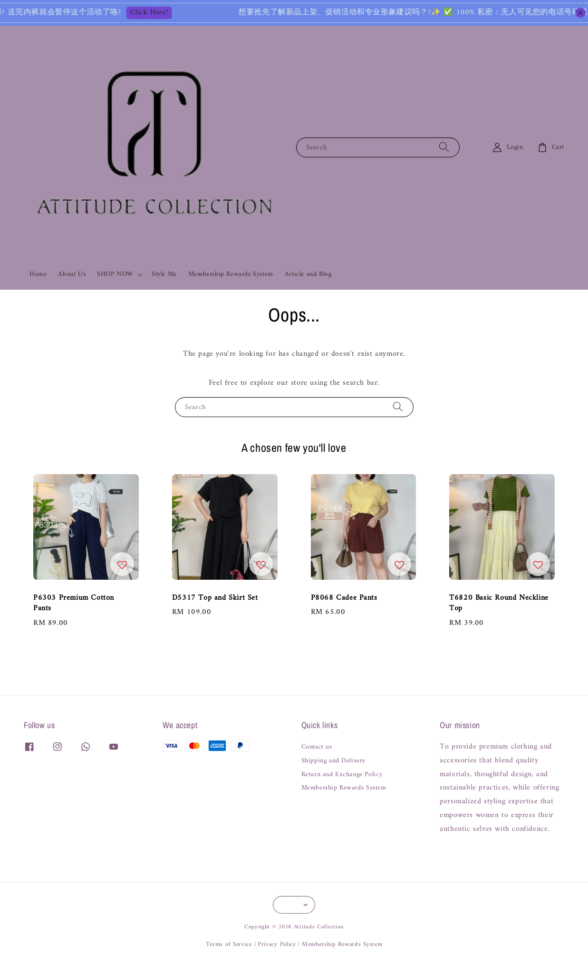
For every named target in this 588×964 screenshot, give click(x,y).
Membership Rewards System (230, 274)
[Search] (444, 147)
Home (38, 274)
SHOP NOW (115, 274)
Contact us (316, 748)
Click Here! (167, 13)
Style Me (164, 274)
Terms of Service (229, 944)
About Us (72, 274)
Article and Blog (308, 274)
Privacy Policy (277, 944)
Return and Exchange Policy (342, 774)
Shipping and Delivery (333, 761)
